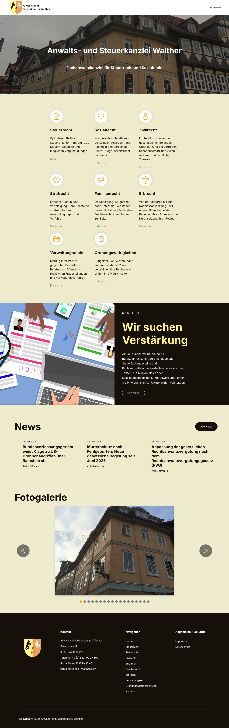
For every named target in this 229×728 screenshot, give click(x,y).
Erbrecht (131, 674)
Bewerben (133, 393)
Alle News (206, 426)
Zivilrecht (131, 658)
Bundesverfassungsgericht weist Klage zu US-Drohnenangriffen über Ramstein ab (48, 453)
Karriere (130, 691)
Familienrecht (133, 669)
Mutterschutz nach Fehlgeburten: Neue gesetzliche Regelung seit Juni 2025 (111, 453)
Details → (56, 158)
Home (129, 641)
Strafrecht (131, 663)
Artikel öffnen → (31, 466)
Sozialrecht (132, 652)
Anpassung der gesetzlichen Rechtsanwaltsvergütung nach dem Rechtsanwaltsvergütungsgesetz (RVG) (182, 456)
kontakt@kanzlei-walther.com (78, 668)
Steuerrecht (132, 646)
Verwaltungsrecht (136, 680)
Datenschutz (182, 646)
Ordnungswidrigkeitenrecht (141, 685)
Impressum (181, 641)
